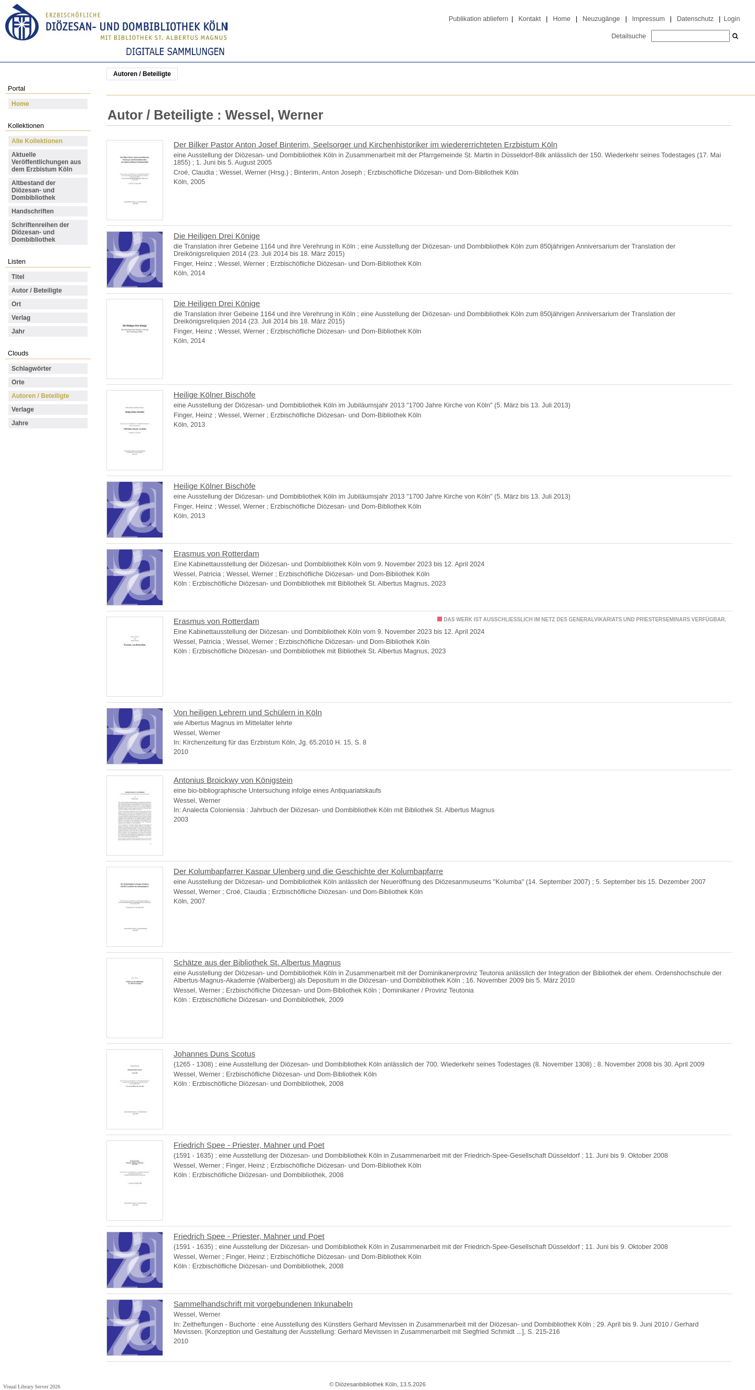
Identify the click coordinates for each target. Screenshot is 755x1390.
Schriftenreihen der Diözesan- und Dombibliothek (40, 232)
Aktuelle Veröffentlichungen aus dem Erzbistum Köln (46, 162)
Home (561, 19)
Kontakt (530, 19)
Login (732, 19)
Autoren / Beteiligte (40, 396)
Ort (16, 304)
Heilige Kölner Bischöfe (215, 394)
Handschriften (33, 211)
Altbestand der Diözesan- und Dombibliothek (34, 190)
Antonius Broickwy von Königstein (233, 779)
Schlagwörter (31, 368)
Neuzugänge (601, 19)
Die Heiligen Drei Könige (217, 235)
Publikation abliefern (479, 19)
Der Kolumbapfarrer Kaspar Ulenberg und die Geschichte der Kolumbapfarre (308, 871)
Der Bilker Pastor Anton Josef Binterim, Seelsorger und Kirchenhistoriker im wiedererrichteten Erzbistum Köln (365, 144)
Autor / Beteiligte (37, 290)
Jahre (20, 423)
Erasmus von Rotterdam (216, 553)
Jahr (18, 331)
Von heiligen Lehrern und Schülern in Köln (248, 712)
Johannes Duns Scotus (214, 1053)
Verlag (21, 317)
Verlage (23, 409)
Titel (18, 277)
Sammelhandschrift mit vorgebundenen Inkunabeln (263, 1303)
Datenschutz (695, 19)
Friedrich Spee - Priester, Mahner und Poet (249, 1144)
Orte (18, 382)
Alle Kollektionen (37, 141)
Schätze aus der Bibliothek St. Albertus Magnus (257, 962)
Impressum (648, 19)
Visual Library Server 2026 (31, 1386)
